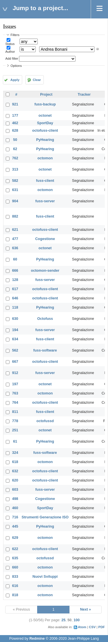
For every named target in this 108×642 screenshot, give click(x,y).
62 (15, 149)
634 (15, 339)
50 (15, 140)
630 (15, 319)
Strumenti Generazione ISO (45, 517)
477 (15, 239)
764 (15, 403)
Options (16, 65)
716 (15, 517)
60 (15, 259)
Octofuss (45, 319)
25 (63, 620)
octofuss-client (45, 131)
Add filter (11, 58)
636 (15, 248)
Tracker (84, 94)
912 (15, 373)
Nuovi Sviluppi (45, 577)
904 (15, 201)
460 (15, 508)
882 (15, 216)
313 (15, 169)
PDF (101, 627)
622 (15, 549)
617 (15, 289)
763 (15, 393)
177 (15, 116)
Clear (37, 80)
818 (15, 595)
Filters (15, 35)
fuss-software (45, 350)
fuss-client (45, 181)
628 (15, 131)
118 (15, 307)
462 (15, 123)
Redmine (37, 639)
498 (15, 499)
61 (15, 441)
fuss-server (45, 201)
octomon (45, 158)
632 (15, 471)
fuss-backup (45, 104)
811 (15, 412)
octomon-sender (45, 271)
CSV (92, 627)
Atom (82, 627)
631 (15, 190)
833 (15, 577)
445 (15, 526)
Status (10, 44)
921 (15, 104)
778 (15, 421)
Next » (85, 609)
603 (15, 490)
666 (15, 271)
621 (15, 230)
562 (15, 350)
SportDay (45, 123)
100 (76, 620)
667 (15, 362)
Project (46, 94)
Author (10, 51)
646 (15, 298)
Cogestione (45, 239)
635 (15, 558)
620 (15, 480)
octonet (45, 116)
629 (15, 538)
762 (15, 158)
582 (15, 181)
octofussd (45, 421)
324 (15, 453)
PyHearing (45, 140)
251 (15, 430)
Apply (14, 80)
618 (15, 462)
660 (15, 567)
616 (15, 586)
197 (15, 384)
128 (15, 280)
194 (15, 330)
